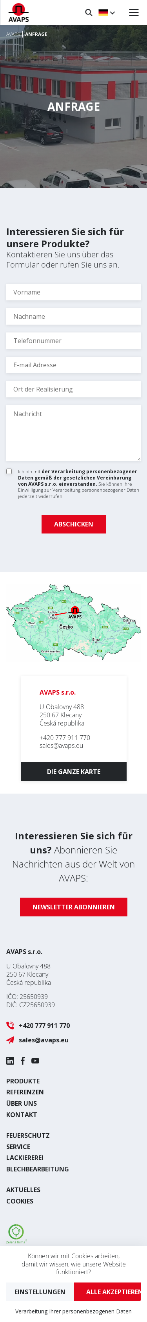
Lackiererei (25, 1157)
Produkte (23, 1081)
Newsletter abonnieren (74, 907)
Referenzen (25, 1092)
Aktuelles (23, 1189)
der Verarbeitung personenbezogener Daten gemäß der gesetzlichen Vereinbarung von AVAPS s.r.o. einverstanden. (77, 477)
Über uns (21, 1103)
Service (18, 1146)
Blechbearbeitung (37, 1169)
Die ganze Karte (73, 771)
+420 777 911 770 (65, 737)
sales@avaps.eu (61, 745)
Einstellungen (40, 1292)
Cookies (19, 1201)
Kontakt (21, 1114)
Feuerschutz (28, 1135)
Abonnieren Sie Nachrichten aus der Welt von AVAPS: (73, 856)
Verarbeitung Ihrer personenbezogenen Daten (73, 1311)
